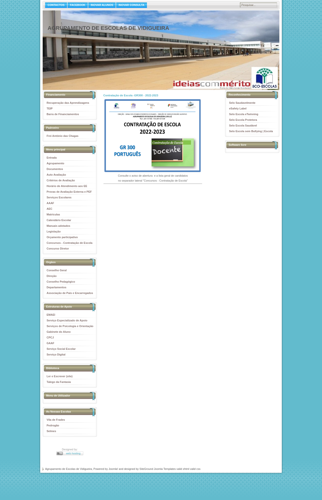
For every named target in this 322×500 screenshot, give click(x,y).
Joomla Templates (165, 468)
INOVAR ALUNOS (102, 4)
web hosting (73, 453)
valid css (195, 468)
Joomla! (113, 468)
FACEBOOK (77, 4)
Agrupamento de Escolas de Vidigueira (108, 28)
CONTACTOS (56, 4)
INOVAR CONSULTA (131, 4)
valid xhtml (183, 468)
